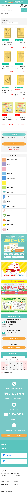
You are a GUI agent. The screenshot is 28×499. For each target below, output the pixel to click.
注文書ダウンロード (14, 338)
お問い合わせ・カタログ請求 (14, 347)
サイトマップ (16, 484)
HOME (2, 13)
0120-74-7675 (11, 322)
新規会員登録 (14, 144)
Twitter (6, 461)
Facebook (7, 455)
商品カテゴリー (4, 444)
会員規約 (16, 481)
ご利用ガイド (4, 448)
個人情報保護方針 (4, 484)
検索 (24, 10)
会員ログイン (14, 134)
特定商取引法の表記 (5, 481)
